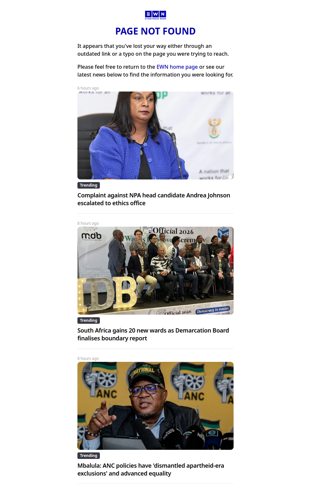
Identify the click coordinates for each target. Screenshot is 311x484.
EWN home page (177, 66)
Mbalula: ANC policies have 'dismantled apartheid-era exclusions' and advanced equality (150, 469)
